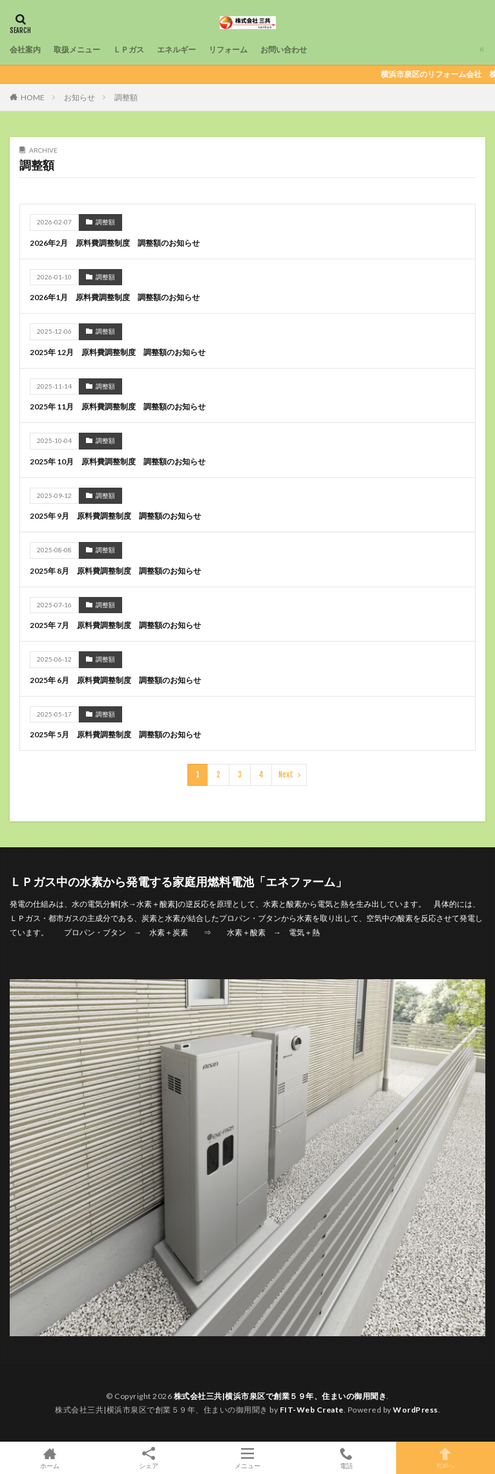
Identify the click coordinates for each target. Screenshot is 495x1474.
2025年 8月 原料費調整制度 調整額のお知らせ (115, 571)
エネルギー (176, 49)
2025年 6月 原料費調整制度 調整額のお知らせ (115, 680)
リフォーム (228, 49)
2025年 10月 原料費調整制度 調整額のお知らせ (117, 461)
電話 (346, 1458)
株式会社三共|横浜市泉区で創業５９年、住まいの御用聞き (280, 1396)
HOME (33, 97)
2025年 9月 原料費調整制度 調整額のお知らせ (115, 516)
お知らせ (79, 97)
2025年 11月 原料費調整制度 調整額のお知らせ (117, 406)
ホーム (49, 1458)
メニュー (247, 1458)
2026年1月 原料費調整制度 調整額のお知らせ (115, 297)
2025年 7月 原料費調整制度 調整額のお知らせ (115, 625)
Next (286, 774)
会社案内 (25, 49)
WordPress (415, 1409)
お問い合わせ (283, 49)
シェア (148, 1458)
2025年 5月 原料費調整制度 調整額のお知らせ (115, 734)
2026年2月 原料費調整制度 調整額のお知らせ (115, 243)
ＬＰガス (128, 49)
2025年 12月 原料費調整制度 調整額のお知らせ (117, 352)
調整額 (126, 97)
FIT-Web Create (312, 1409)
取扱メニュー (77, 49)
